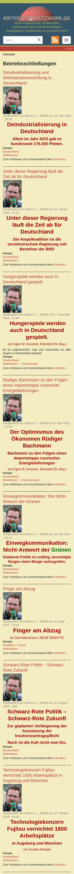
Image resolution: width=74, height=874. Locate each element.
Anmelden (59, 159)
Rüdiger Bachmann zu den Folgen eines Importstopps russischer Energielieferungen (35, 385)
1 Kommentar (29, 363)
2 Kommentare (30, 480)
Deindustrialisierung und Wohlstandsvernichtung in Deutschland (27, 77)
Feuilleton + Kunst (14, 645)
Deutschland (11, 151)
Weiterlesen (10, 155)
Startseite (9, 54)
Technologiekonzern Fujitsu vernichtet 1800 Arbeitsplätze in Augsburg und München (32, 775)
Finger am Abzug (19, 588)
